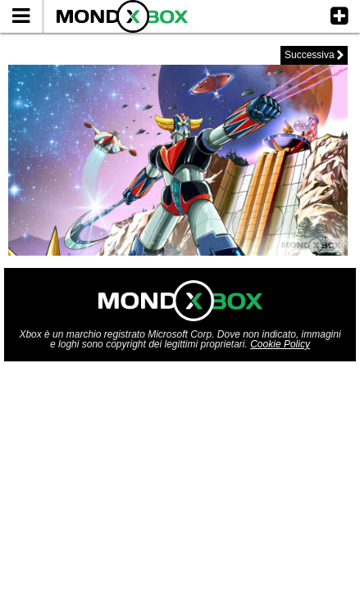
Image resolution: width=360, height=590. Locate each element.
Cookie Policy (280, 344)
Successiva (314, 55)
